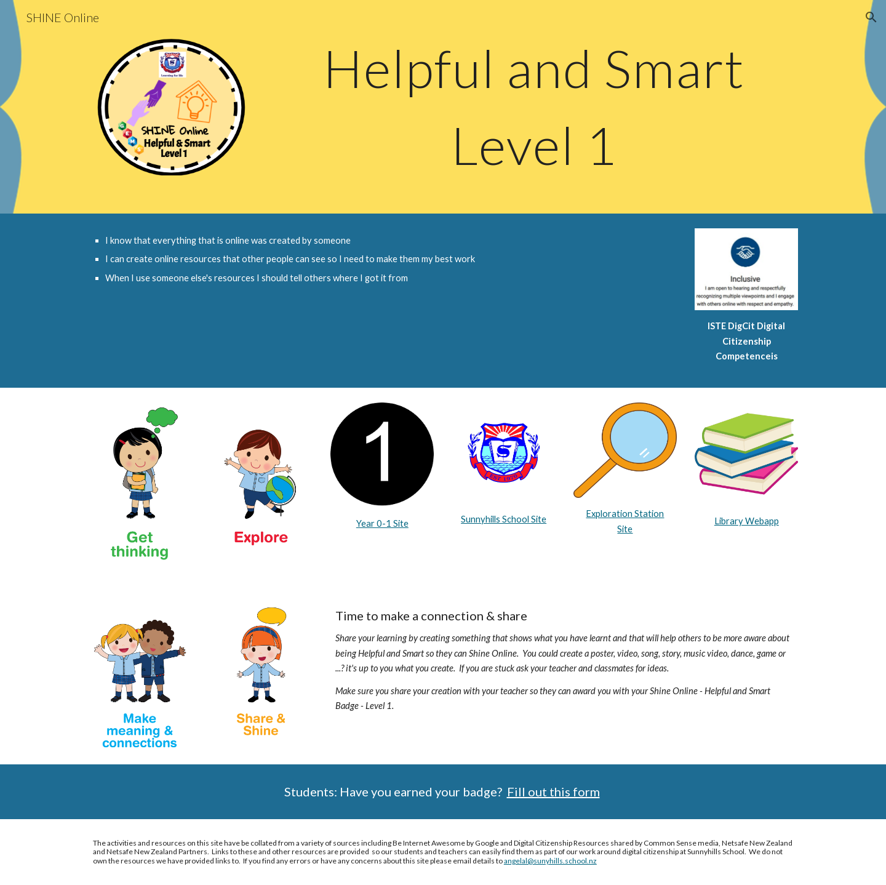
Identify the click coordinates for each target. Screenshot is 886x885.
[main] (534, 107)
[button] (871, 17)
